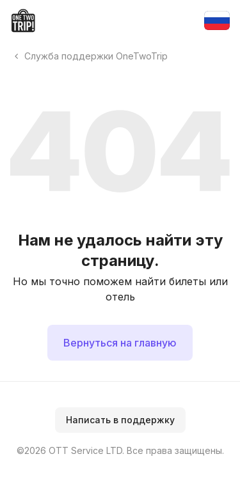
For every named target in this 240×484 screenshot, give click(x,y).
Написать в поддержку (120, 419)
